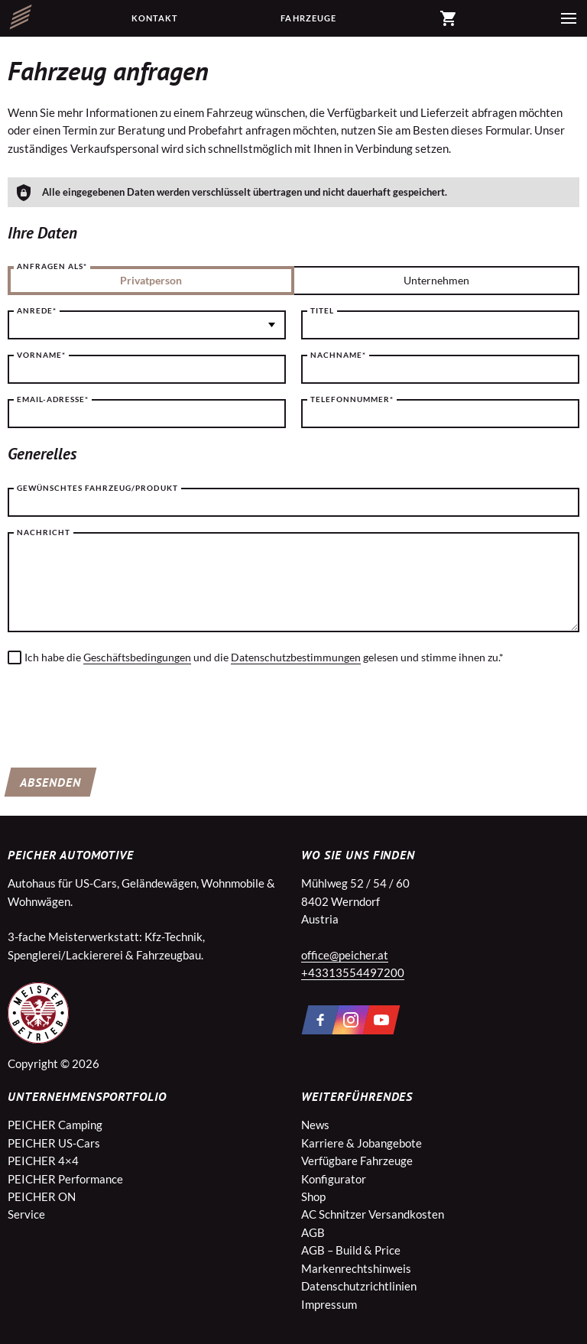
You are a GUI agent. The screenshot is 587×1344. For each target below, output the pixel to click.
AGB (313, 1232)
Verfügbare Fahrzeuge (357, 1160)
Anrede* (37, 310)
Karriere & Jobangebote (361, 1143)
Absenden (50, 782)
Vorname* (41, 354)
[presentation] (124, 711)
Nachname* (338, 354)
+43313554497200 (352, 972)
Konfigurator (333, 1179)
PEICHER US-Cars (54, 1143)
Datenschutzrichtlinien (359, 1286)
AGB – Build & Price (351, 1250)
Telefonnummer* (352, 399)
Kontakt (155, 18)
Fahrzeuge (308, 18)
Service (26, 1214)
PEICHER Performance (65, 1179)
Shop (313, 1196)
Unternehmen (436, 280)
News (315, 1124)
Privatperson (151, 280)
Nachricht (43, 532)
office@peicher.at (344, 955)
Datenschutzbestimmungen (296, 657)
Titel (322, 310)
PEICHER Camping (55, 1124)
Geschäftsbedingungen (137, 657)
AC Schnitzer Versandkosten (372, 1214)
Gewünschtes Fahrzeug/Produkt (97, 487)
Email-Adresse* (53, 399)
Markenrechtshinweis (356, 1268)
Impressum (329, 1304)
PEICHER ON (42, 1196)
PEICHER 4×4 (43, 1160)
